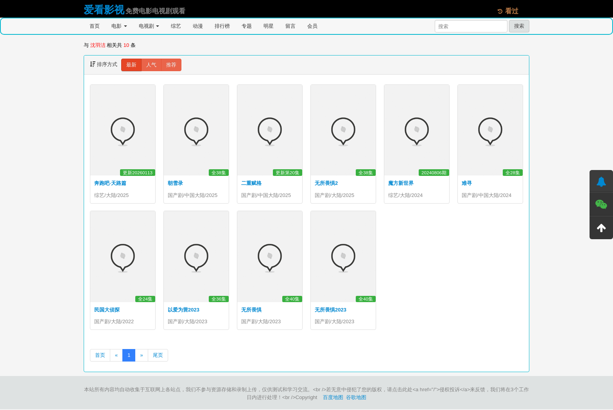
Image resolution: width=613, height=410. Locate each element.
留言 (290, 26)
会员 (312, 26)
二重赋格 (251, 183)
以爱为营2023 (183, 310)
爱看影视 (104, 10)
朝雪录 (175, 183)
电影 (119, 26)
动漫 (198, 26)
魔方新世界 (401, 183)
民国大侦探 (107, 310)
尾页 (158, 356)
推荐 (171, 65)
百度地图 (333, 398)
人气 (151, 65)
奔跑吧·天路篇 (110, 183)
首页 (95, 26)
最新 (131, 65)
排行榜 (222, 26)
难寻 (467, 183)
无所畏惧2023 (330, 310)
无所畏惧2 (326, 183)
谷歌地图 (356, 398)
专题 (247, 26)
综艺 (176, 26)
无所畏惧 (251, 310)
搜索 (519, 26)
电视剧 (149, 26)
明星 (268, 26)
